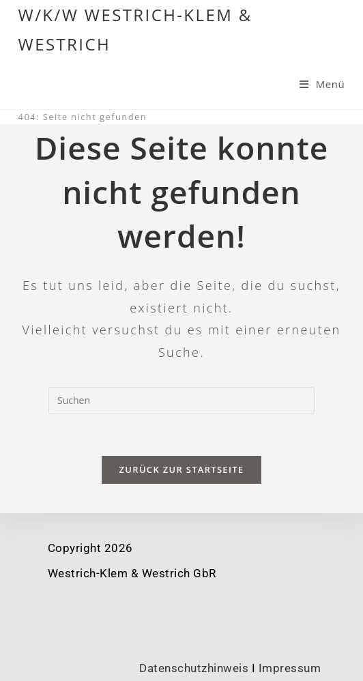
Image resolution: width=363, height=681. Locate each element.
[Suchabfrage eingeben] (181, 400)
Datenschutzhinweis (193, 668)
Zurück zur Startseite (181, 469)
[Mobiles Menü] (322, 84)
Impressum (290, 668)
